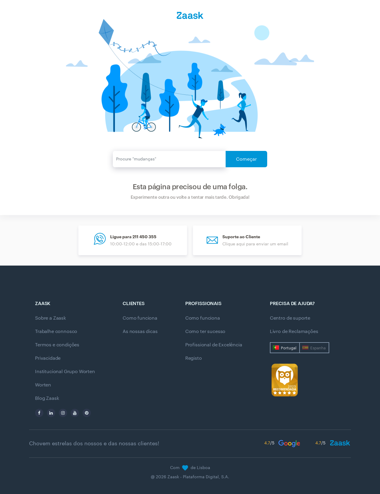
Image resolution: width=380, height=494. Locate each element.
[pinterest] (87, 413)
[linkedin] (51, 413)
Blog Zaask (47, 398)
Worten (43, 385)
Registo (193, 358)
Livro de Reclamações (294, 331)
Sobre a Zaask (50, 318)
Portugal (288, 348)
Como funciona (140, 318)
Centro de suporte (290, 318)
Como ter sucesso (205, 331)
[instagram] (63, 413)
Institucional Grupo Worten (65, 371)
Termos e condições (57, 345)
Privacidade (48, 358)
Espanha (318, 348)
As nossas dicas (140, 331)
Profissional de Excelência (213, 345)
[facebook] (39, 413)
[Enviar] (169, 159)
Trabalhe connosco (56, 331)
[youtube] (75, 413)
